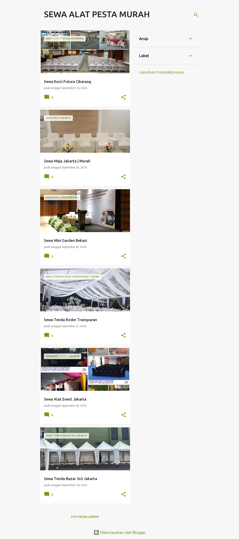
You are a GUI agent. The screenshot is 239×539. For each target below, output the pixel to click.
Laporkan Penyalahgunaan (161, 72)
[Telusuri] (196, 15)
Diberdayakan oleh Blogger (120, 532)
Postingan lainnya (85, 516)
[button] (123, 97)
